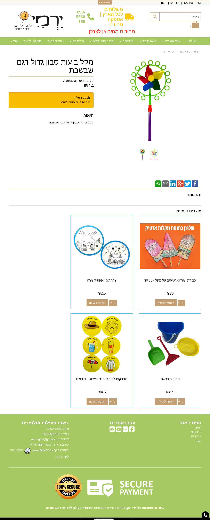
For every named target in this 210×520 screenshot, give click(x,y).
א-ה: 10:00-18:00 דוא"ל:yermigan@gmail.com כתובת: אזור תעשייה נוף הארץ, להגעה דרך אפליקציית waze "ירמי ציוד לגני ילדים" (39, 438)
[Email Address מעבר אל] (112, 425)
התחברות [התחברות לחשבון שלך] (105, 2)
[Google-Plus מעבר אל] (125, 425)
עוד (14, 41)
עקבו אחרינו (122, 418)
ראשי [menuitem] (199, 2)
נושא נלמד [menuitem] (147, 41)
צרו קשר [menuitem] (188, 2)
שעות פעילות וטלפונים (45, 418)
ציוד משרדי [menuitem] (171, 41)
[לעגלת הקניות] (194, 25)
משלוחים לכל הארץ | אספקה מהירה (111, 16)
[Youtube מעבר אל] (118, 425)
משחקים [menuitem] (127, 41)
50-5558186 (80, 17)
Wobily (118, 516)
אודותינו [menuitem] (174, 2)
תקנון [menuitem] (163, 2)
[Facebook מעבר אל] (132, 425)
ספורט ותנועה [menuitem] (32, 41)
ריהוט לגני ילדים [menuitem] (102, 41)
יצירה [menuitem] (191, 41)
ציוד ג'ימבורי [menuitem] (55, 41)
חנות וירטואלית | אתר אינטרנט (78, 516)
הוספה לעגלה (167, 300)
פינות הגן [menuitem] (77, 41)
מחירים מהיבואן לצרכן (112, 31)
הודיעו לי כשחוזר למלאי (75, 102)
